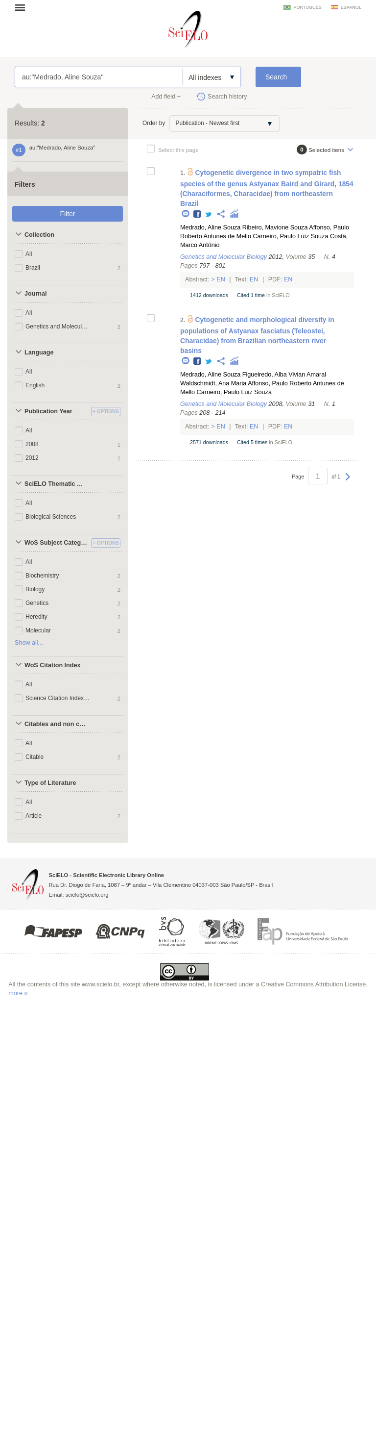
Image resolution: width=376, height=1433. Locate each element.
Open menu (23, 7)
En (221, 279)
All (28, 254)
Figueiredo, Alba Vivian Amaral (284, 374)
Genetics (36, 603)
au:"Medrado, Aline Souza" (98, 77)
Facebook (197, 214)
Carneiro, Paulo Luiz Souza (234, 392)
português (307, 7)
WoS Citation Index (52, 665)
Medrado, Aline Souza (210, 227)
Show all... (29, 642)
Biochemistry (42, 575)
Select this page (178, 150)
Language (38, 352)
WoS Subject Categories (56, 542)
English (35, 385)
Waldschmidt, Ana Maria (213, 383)
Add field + (166, 96)
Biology (35, 589)
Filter (67, 214)
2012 (32, 457)
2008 (32, 444)
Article (33, 815)
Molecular (38, 630)
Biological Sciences (50, 516)
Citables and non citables (56, 724)
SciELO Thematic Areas (56, 483)
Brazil (32, 267)
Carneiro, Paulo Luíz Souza (290, 236)
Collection (39, 234)
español (351, 7)
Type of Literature (50, 782)
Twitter (209, 214)
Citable (34, 757)
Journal (35, 293)
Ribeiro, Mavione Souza (275, 227)
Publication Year (48, 411)
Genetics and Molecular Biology (58, 326)
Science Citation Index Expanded (58, 698)
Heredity (36, 616)
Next (348, 481)
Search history (227, 96)
